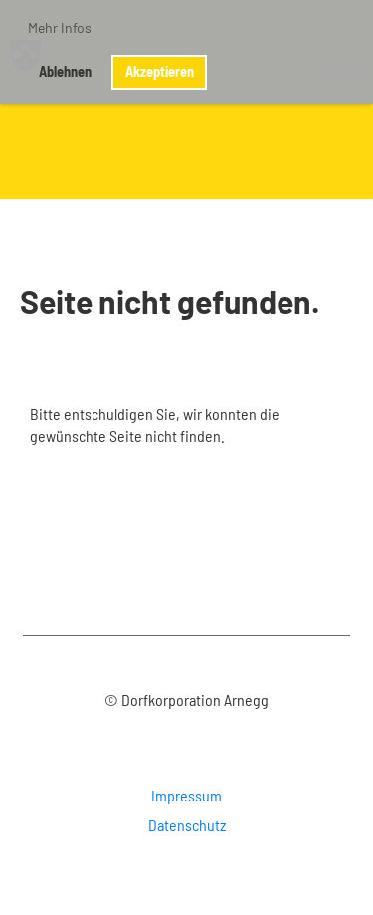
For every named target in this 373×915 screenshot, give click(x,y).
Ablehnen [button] (65, 71)
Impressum (186, 795)
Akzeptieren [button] (159, 71)
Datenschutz (187, 824)
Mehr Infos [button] (60, 27)
